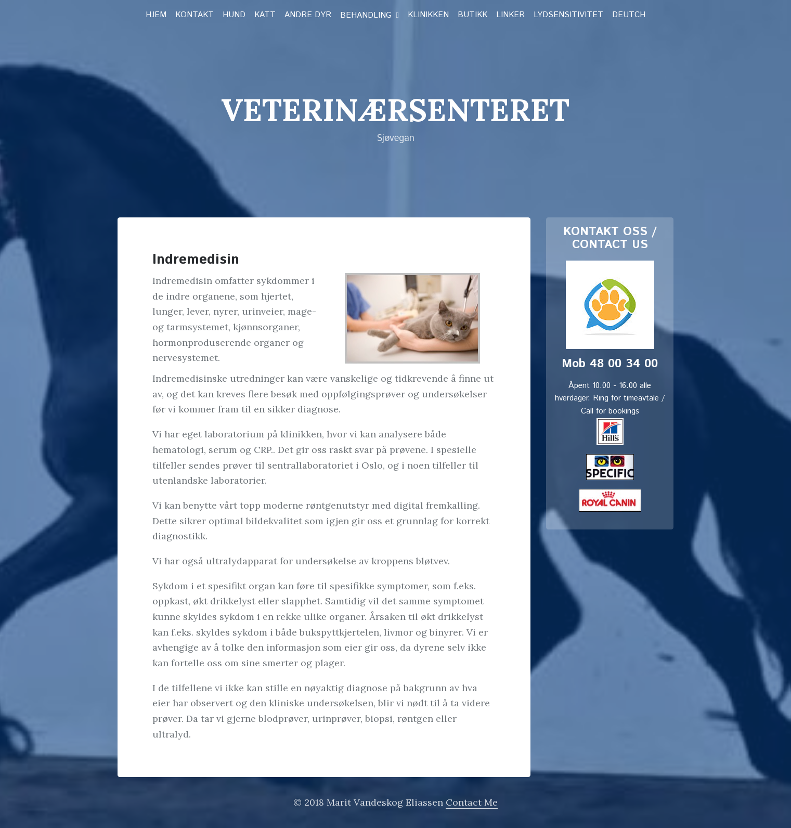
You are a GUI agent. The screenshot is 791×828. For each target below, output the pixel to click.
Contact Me (472, 802)
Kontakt (194, 15)
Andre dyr (307, 15)
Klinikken (428, 15)
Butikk (472, 15)
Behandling (366, 15)
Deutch (628, 15)
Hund (234, 15)
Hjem (156, 15)
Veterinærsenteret (395, 110)
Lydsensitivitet (568, 15)
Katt (265, 15)
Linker (510, 15)
